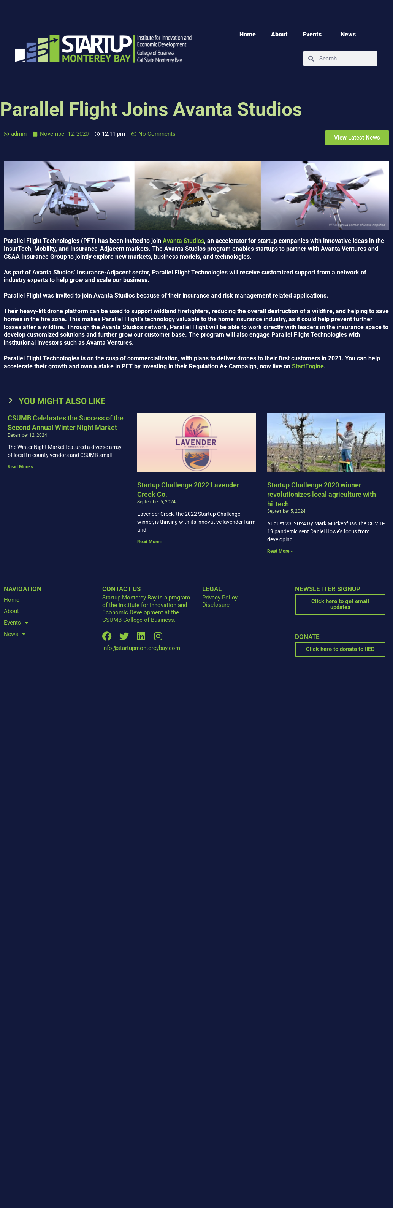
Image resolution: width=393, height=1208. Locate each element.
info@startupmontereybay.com (141, 648)
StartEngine (308, 366)
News (350, 34)
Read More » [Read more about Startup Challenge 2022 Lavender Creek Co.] (150, 541)
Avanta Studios (183, 240)
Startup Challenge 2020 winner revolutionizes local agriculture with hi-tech (321, 494)
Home (247, 34)
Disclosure (216, 604)
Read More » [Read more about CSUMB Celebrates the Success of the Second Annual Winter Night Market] (20, 466)
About (279, 34)
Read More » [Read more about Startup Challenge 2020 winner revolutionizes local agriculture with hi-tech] (280, 551)
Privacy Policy (220, 597)
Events (314, 34)
